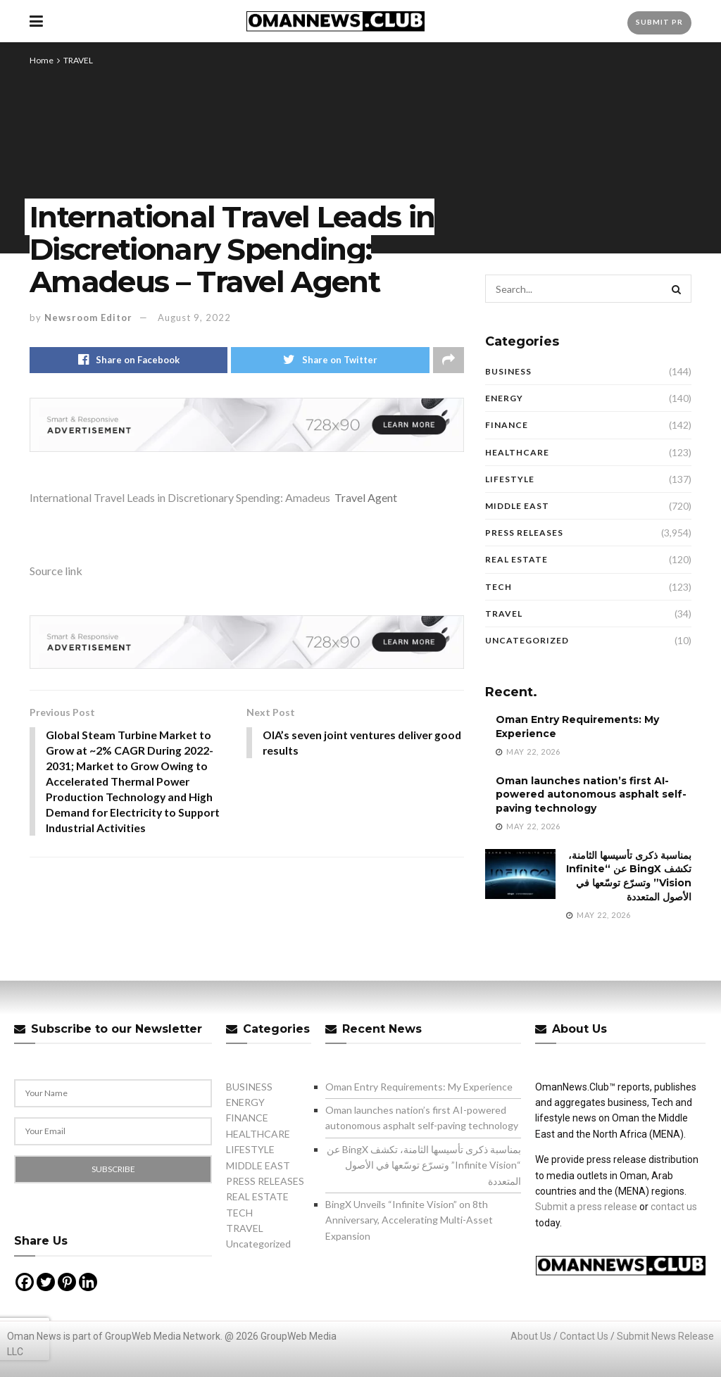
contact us (674, 1206)
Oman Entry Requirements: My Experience (419, 1087)
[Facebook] (24, 1282)
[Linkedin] (88, 1282)
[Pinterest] (67, 1282)
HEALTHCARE (517, 452)
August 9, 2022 (194, 317)
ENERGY (504, 398)
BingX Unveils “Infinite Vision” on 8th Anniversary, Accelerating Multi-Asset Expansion (409, 1220)
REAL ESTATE (516, 559)
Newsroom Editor (88, 317)
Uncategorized (527, 640)
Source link (56, 570)
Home (42, 60)
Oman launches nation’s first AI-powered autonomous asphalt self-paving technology (591, 794)
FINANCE (506, 425)
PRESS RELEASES (524, 532)
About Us (530, 1336)
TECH (498, 586)
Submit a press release (586, 1206)
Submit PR (659, 22)
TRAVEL (78, 60)
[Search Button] (677, 289)
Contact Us (584, 1336)
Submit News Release (665, 1336)
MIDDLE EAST (517, 506)
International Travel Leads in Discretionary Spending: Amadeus (180, 497)
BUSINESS (508, 371)
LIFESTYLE (509, 479)
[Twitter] (46, 1282)
